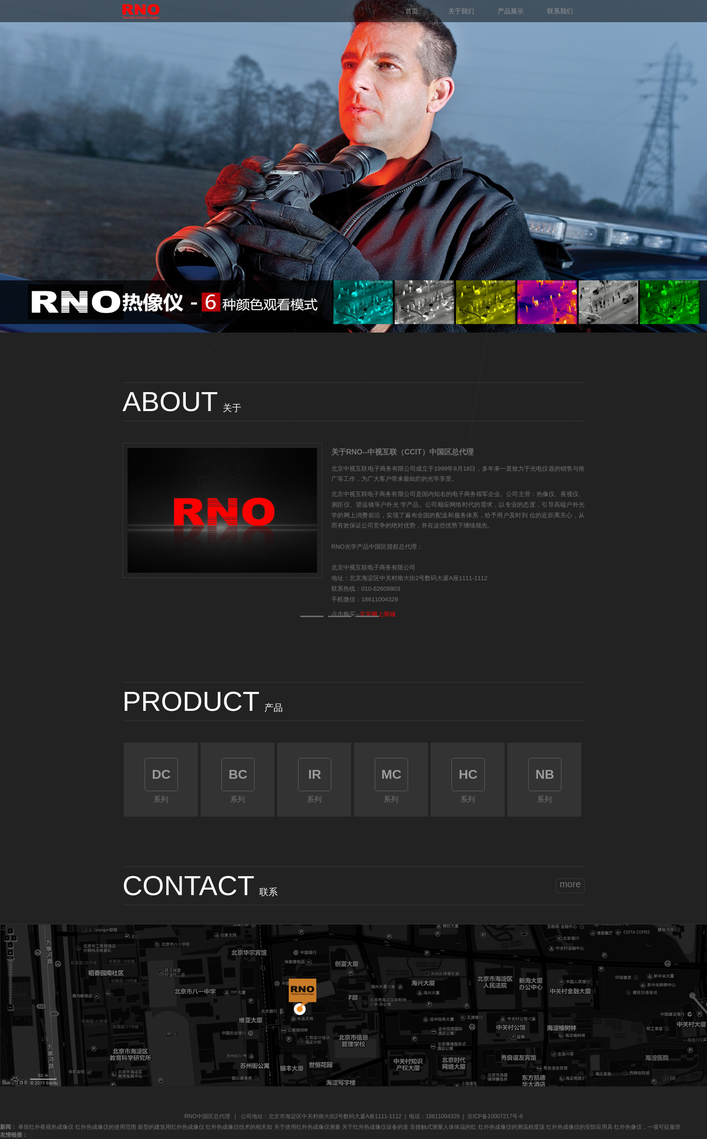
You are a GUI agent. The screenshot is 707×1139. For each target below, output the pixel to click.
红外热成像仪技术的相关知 (239, 1127)
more (570, 884)
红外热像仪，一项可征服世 (647, 1127)
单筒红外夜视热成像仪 (45, 1127)
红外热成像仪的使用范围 (105, 1127)
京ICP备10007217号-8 (495, 1116)
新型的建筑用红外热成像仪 (171, 1127)
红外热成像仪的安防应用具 (579, 1127)
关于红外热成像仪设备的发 (375, 1127)
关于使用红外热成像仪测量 (307, 1127)
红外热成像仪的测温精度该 (511, 1127)
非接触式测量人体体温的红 (443, 1127)
